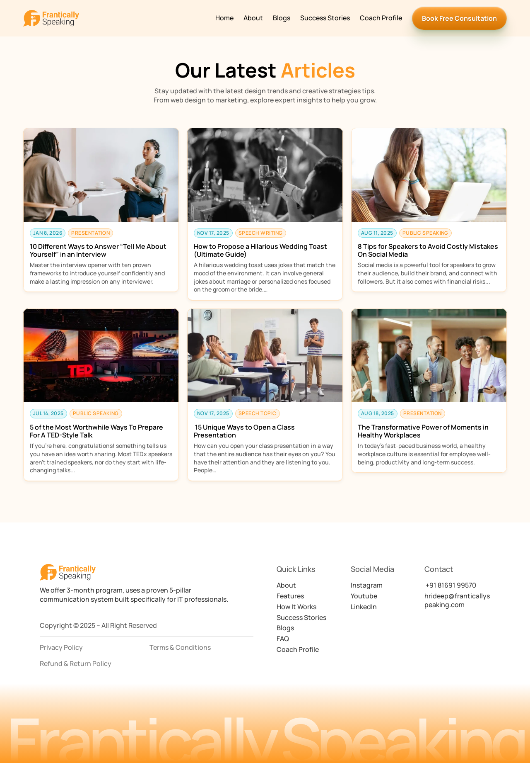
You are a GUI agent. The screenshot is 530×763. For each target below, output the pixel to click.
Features (290, 595)
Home (224, 17)
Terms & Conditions (180, 647)
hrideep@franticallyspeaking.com (457, 600)
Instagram (367, 585)
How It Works (296, 606)
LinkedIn (364, 606)
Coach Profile (381, 17)
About (253, 17)
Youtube (364, 595)
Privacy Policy (61, 647)
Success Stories (325, 17)
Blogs (281, 17)
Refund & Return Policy (75, 663)
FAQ (283, 638)
